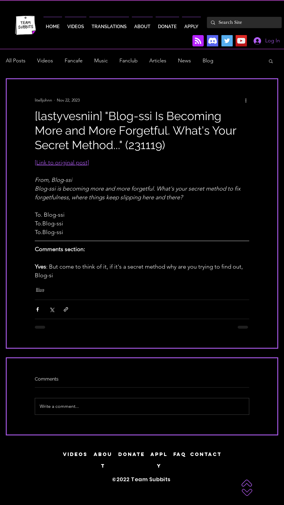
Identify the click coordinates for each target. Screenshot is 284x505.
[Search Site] (244, 22)
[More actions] (245, 100)
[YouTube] (241, 40)
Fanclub (128, 60)
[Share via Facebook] (37, 309)
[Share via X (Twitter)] (51, 309)
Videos (45, 60)
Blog (208, 60)
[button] (271, 61)
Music (101, 60)
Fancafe (74, 60)
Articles (157, 60)
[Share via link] (66, 309)
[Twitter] (227, 40)
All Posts (16, 60)
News (184, 60)
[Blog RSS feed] (198, 41)
